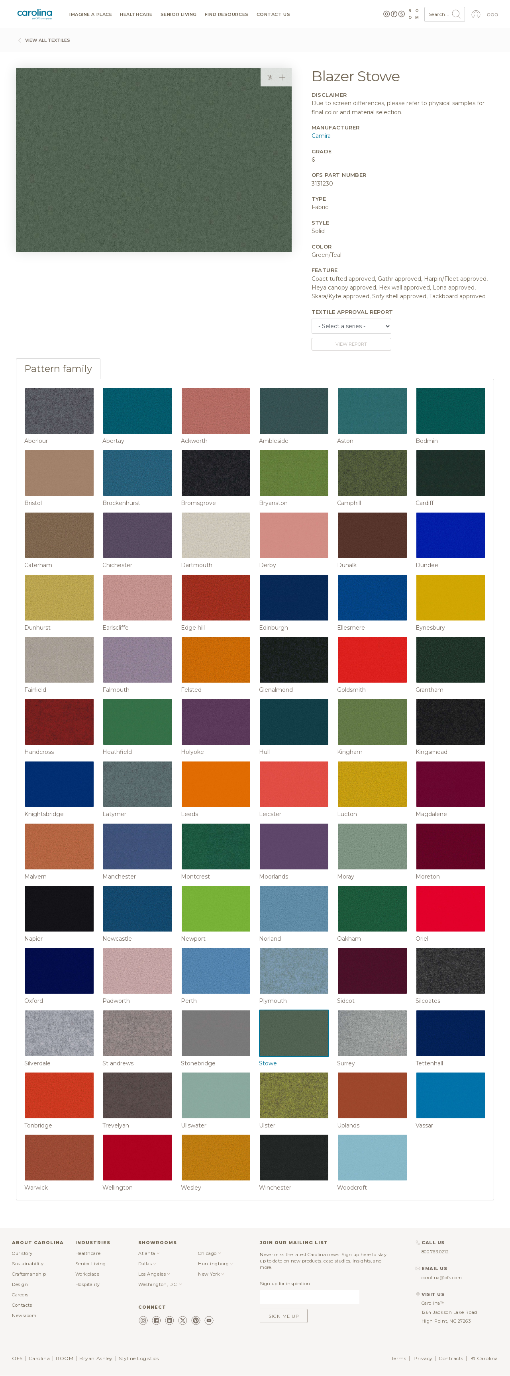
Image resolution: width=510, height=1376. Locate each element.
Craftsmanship (29, 1274)
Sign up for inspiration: (285, 1283)
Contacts (22, 1305)
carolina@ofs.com (442, 1277)
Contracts (451, 1358)
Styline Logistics (139, 1358)
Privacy (423, 1358)
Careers (20, 1295)
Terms (398, 1358)
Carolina (39, 1358)
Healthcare (136, 14)
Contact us (273, 14)
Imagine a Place (90, 14)
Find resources (227, 14)
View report (351, 344)
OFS (17, 1358)
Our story (22, 1253)
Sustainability (28, 1263)
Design (20, 1284)
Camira (321, 135)
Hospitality (87, 1284)
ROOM (64, 1358)
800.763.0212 (435, 1252)
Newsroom (24, 1315)
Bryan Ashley (96, 1358)
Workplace (87, 1274)
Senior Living (179, 14)
